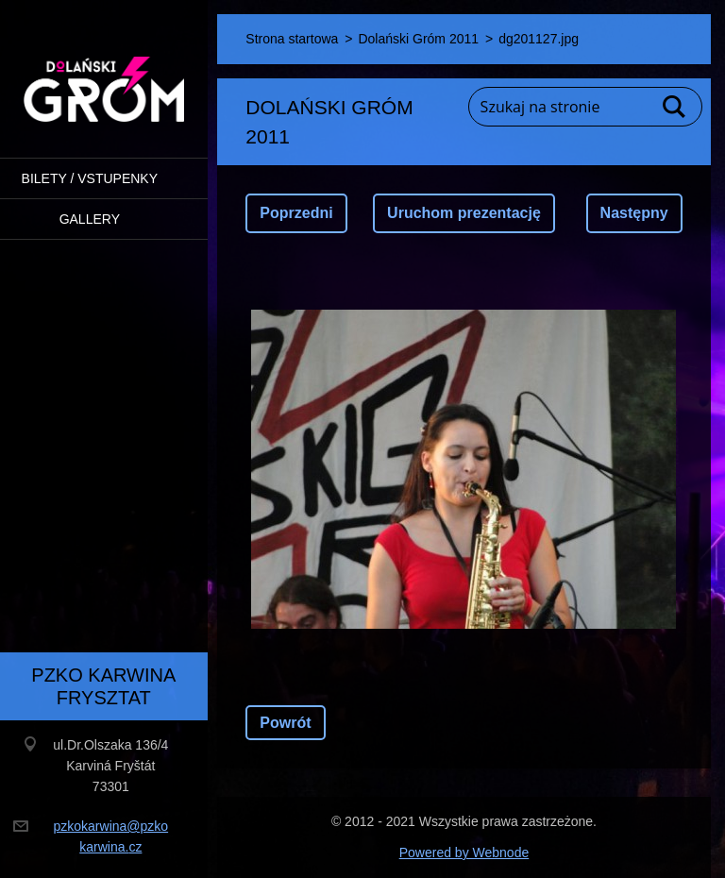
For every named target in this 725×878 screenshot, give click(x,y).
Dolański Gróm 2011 (418, 38)
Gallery (89, 219)
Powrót (285, 723)
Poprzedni (296, 213)
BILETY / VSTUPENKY (90, 178)
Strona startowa (291, 38)
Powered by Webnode (464, 852)
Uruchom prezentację (464, 213)
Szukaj (675, 107)
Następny (634, 213)
